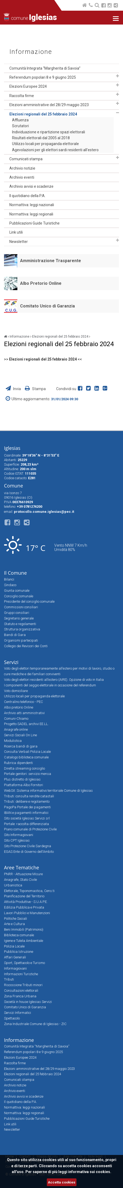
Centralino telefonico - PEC (23, 702)
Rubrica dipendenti (18, 763)
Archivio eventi (21, 177)
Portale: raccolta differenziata (26, 824)
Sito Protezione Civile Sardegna (27, 846)
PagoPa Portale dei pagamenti (27, 807)
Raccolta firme (21, 96)
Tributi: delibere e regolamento (26, 801)
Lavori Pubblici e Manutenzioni (27, 913)
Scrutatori (20, 126)
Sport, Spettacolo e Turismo (24, 963)
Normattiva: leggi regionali (31, 214)
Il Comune (15, 573)
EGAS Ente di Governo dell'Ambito (29, 852)
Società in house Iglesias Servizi (28, 1002)
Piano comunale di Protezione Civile (30, 829)
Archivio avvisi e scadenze (31, 186)
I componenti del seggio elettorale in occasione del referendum (50, 685)
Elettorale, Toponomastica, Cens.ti (29, 891)
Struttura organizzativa (22, 629)
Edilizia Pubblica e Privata (24, 907)
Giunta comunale (16, 591)
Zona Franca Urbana (20, 996)
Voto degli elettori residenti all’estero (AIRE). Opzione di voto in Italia (54, 680)
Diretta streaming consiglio (24, 768)
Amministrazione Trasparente (50, 260)
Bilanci (9, 579)
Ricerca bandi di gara (20, 746)
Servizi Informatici (17, 1013)
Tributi (9, 979)
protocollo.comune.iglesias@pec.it (44, 512)
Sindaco (10, 585)
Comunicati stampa (26, 159)
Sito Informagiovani (18, 835)
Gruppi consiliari (16, 613)
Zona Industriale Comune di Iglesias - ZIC (35, 1024)
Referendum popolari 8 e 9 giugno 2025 (42, 77)
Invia (14, 389)
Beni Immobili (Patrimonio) (23, 929)
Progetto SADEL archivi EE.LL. (26, 724)
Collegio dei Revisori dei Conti (26, 646)
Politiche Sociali (15, 919)
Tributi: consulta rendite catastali (29, 796)
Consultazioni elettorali (21, 991)
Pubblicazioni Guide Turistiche (34, 223)
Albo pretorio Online (18, 707)
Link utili (16, 232)
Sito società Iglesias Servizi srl (27, 818)
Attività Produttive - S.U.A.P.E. (26, 902)
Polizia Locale (14, 946)
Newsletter (18, 241)
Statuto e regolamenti (20, 624)
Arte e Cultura (14, 924)
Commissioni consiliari (21, 607)
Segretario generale (19, 618)
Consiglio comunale (18, 596)
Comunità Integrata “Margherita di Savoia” (44, 68)
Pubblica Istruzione (18, 952)
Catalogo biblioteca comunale (26, 757)
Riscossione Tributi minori (23, 985)
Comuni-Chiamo (16, 719)
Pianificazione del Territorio (24, 896)
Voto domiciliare (16, 691)
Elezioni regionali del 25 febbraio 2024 (43, 114)
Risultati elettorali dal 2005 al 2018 (41, 138)
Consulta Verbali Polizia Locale (27, 752)
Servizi (11, 662)
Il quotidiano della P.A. (27, 196)
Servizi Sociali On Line (20, 735)
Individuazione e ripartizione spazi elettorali (48, 132)
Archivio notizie (22, 168)
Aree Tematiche (21, 867)
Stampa (35, 389)
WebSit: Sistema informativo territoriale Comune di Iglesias (48, 791)
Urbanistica (13, 885)
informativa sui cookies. (89, 1172)
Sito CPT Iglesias (17, 840)
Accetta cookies (61, 1182)
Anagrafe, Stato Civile (20, 880)
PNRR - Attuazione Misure (23, 874)
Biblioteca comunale (19, 935)
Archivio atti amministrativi (24, 713)
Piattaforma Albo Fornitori (23, 785)
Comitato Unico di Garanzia (47, 306)
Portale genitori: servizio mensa (27, 774)
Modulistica (13, 741)
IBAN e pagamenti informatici (26, 813)
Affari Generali (15, 957)
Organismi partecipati (21, 640)
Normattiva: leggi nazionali (31, 205)
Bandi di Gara (15, 635)
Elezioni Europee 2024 (28, 86)
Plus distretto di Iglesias (22, 779)
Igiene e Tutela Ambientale (23, 941)
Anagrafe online (16, 729)
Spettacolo (12, 1018)
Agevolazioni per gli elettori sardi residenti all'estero (55, 150)
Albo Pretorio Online (41, 283)
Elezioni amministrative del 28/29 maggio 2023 (49, 105)
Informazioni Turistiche (21, 974)
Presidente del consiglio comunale (29, 601)
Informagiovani (15, 968)
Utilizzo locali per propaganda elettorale (45, 144)
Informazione (30, 51)
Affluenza (20, 120)
